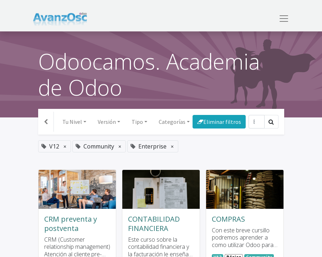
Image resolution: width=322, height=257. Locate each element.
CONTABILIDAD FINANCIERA (154, 224)
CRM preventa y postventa (70, 224)
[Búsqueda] (257, 121)
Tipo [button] (137, 121)
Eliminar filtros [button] (219, 121)
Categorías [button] (172, 121)
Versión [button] (107, 121)
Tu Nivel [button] (72, 121)
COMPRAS (228, 219)
